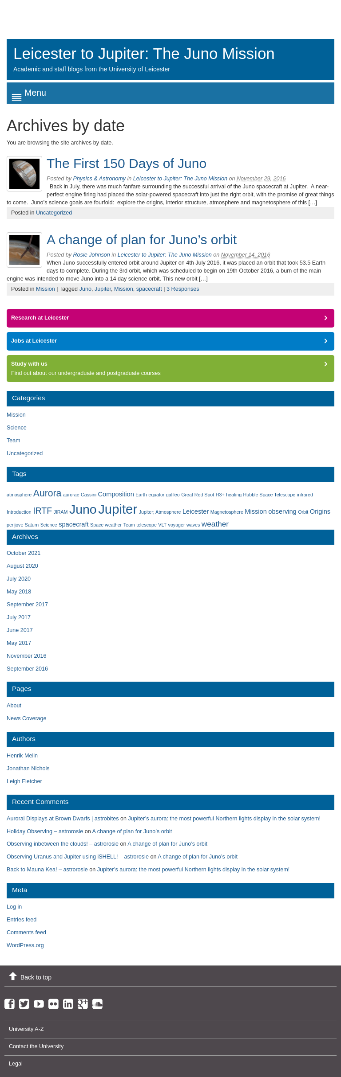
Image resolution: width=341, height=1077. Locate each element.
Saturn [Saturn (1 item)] (32, 524)
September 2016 (27, 669)
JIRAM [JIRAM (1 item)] (61, 512)
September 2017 (27, 604)
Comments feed (26, 932)
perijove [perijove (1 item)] (15, 524)
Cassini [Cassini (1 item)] (88, 494)
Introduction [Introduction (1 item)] (19, 512)
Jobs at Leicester (34, 341)
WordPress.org (25, 945)
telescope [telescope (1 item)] (146, 524)
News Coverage (27, 718)
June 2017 (20, 630)
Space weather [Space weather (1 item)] (106, 524)
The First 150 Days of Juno (126, 163)
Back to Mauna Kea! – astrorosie (47, 869)
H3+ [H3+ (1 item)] (220, 494)
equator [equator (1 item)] (156, 494)
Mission (45, 289)
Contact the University (36, 1046)
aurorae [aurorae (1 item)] (71, 494)
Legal (16, 1064)
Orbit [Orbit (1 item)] (303, 512)
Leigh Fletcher (24, 781)
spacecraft (149, 289)
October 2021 (23, 553)
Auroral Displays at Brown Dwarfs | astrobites (63, 819)
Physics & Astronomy (99, 179)
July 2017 (19, 617)
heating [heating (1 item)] (234, 494)
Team (13, 440)
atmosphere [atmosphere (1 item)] (19, 494)
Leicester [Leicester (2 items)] (195, 511)
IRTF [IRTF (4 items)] (42, 510)
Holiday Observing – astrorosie (45, 831)
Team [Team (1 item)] (129, 524)
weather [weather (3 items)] (215, 523)
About (14, 705)
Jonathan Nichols (28, 768)
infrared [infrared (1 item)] (305, 494)
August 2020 (22, 566)
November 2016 (27, 656)
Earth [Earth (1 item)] (141, 494)
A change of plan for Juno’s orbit (142, 239)
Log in (14, 907)
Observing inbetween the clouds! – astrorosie (63, 844)
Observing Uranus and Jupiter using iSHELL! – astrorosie (78, 857)
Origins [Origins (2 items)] (320, 511)
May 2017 (19, 643)
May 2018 (19, 592)
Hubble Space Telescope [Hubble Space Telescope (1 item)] (269, 494)
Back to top (36, 977)
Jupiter (103, 289)
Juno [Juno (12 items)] (83, 509)
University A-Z (26, 1029)
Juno (85, 289)
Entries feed (21, 920)
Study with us (29, 364)
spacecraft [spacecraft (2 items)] (73, 524)
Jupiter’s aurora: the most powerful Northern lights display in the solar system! (224, 819)
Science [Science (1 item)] (48, 524)
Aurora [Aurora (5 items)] (47, 493)
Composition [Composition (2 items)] (116, 494)
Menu (35, 93)
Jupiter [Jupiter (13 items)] (117, 509)
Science (17, 428)
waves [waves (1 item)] (193, 524)
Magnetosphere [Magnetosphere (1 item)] (226, 512)
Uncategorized (54, 213)
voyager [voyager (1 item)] (176, 524)
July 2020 (19, 579)
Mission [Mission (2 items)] (256, 511)
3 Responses (183, 289)
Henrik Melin (22, 756)
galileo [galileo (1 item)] (173, 494)
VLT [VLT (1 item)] (162, 524)
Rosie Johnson (91, 255)
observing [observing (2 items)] (282, 511)
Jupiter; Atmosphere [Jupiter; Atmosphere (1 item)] (160, 512)
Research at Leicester (40, 318)
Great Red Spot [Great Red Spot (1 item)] (197, 494)
